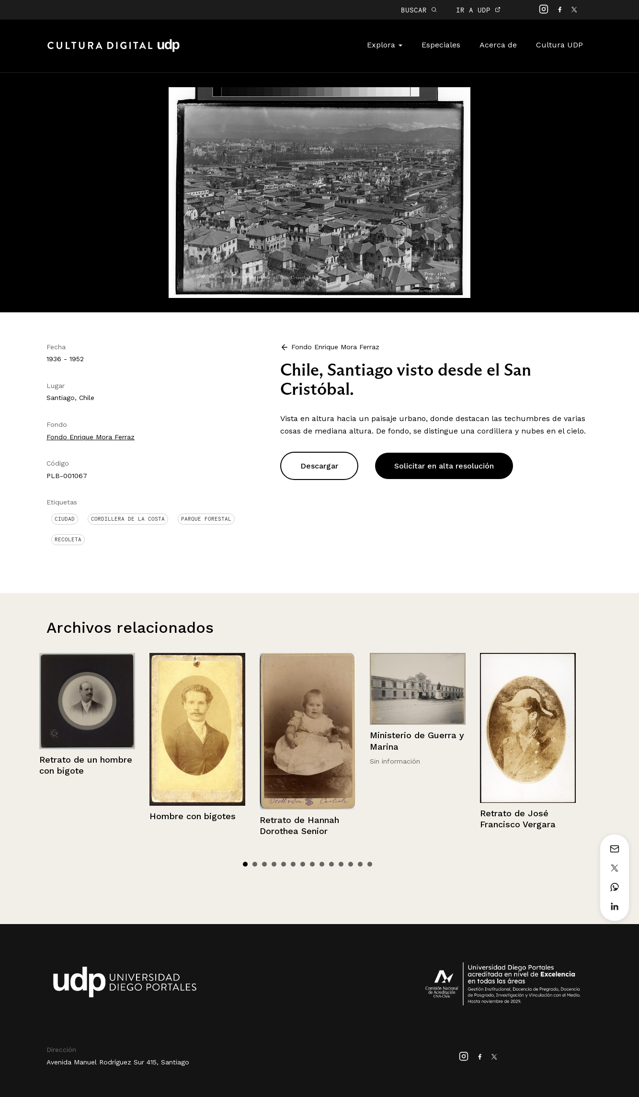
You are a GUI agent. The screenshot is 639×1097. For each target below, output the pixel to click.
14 (369, 864)
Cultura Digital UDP (113, 51)
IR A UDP (478, 10)
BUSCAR (419, 10)
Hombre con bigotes (192, 816)
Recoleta (68, 539)
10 (331, 864)
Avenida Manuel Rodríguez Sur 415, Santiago (117, 1062)
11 (341, 864)
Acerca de (498, 44)
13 (360, 864)
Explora (384, 44)
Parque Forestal (206, 518)
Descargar (319, 465)
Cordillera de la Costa (128, 518)
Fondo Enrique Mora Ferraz (90, 437)
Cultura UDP (559, 44)
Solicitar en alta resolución (444, 465)
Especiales (441, 44)
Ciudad (65, 518)
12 (350, 864)
